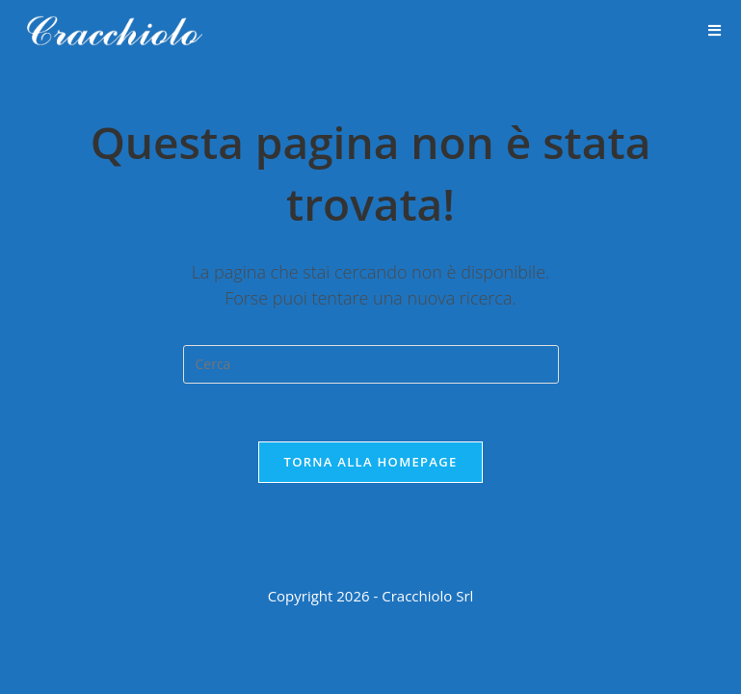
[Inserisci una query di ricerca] (371, 364)
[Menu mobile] (715, 31)
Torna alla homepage (371, 461)
